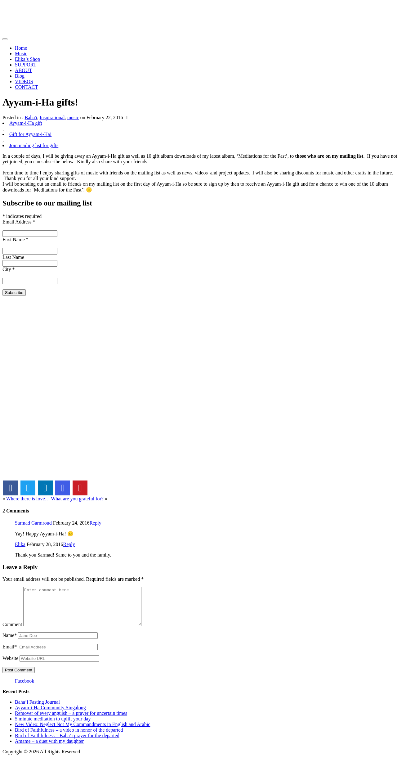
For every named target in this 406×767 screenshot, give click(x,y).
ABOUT (23, 70)
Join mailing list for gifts (33, 145)
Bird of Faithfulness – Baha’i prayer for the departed (67, 743)
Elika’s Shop (27, 59)
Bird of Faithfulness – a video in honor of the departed (69, 737)
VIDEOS (24, 81)
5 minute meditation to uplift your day (53, 726)
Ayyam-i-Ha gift (25, 123)
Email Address (18, 221)
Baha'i (31, 117)
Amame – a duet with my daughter (49, 748)
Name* (9, 642)
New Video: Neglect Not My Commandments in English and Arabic (82, 731)
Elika (20, 544)
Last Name (13, 257)
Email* (9, 654)
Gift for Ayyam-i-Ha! (30, 134)
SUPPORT (25, 64)
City (8, 269)
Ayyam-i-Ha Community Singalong (50, 715)
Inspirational (52, 117)
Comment (12, 631)
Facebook (24, 688)
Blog (20, 76)
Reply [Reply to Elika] (69, 544)
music (73, 117)
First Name (15, 239)
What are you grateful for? (77, 498)
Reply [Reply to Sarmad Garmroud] (95, 523)
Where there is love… (28, 498)
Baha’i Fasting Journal (37, 709)
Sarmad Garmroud (33, 523)
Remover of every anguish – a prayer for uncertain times (71, 720)
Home (21, 48)
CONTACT (26, 87)
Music (21, 53)
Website (10, 665)
